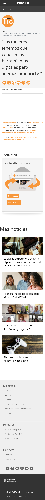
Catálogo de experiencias (15, 404)
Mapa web (23, 496)
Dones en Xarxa (30, 137)
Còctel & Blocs (7, 128)
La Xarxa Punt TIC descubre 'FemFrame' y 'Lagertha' (19, 327)
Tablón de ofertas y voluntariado (18, 408)
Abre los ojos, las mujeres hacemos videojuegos (18, 359)
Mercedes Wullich (9, 122)
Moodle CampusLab (13, 438)
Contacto (8, 455)
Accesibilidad (10, 496)
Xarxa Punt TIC (10, 9)
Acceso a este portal (13, 429)
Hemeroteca (14, 202)
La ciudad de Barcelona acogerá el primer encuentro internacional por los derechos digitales (22, 262)
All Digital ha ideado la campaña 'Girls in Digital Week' (21, 295)
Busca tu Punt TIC (12, 413)
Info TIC (8, 391)
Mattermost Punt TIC (13, 434)
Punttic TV (9, 400)
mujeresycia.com (36, 122)
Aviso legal (29, 492)
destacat (20, 140)
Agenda (8, 395)
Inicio (3, 31)
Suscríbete (13, 196)
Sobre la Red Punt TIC (13, 492)
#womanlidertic (17, 137)
